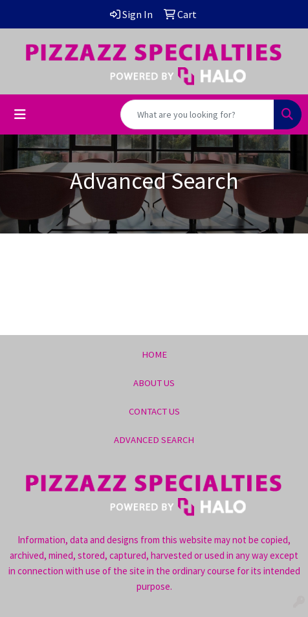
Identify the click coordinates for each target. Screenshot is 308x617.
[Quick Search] (197, 114)
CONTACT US (154, 411)
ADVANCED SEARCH (154, 440)
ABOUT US (154, 383)
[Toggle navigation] (20, 114)
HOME (154, 354)
